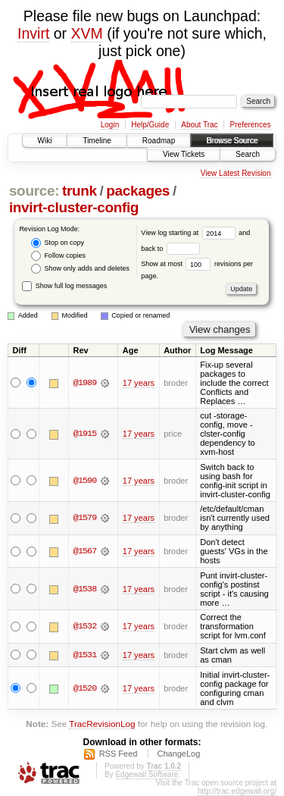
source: (34, 191)
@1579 (84, 518)
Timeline (97, 140)
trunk (79, 191)
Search (248, 154)
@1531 (84, 655)
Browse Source (231, 140)
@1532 (84, 626)
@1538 (84, 589)
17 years (138, 382)
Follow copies (58, 256)
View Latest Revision (236, 173)
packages (138, 191)
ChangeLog (178, 753)
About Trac (199, 125)
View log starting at (190, 233)
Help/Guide (150, 125)
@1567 (84, 551)
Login (110, 125)
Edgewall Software (146, 774)
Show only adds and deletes (80, 269)
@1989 (84, 383)
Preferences (250, 125)
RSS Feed (118, 753)
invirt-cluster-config (74, 207)
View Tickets (183, 154)
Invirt (33, 33)
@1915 (84, 434)
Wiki (45, 140)
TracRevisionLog (102, 724)
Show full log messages (64, 286)
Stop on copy (57, 243)
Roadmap (158, 140)
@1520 (84, 688)
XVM (87, 33)
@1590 (84, 481)
